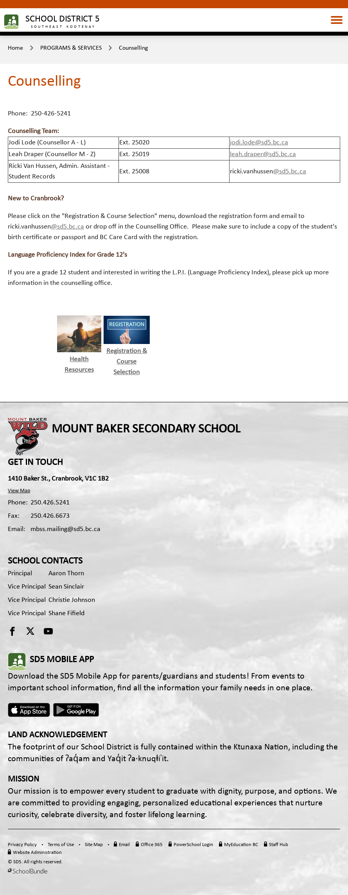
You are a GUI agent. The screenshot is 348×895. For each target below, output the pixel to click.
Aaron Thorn (66, 573)
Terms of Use (61, 844)
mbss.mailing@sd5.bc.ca (65, 529)
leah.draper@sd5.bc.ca (263, 154)
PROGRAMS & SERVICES (71, 48)
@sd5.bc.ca (289, 171)
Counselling (133, 48)
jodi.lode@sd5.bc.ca (259, 142)
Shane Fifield (66, 613)
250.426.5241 (50, 502)
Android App (77, 710)
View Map (19, 491)
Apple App (29, 710)
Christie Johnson (71, 600)
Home (15, 48)
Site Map (94, 844)
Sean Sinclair (66, 587)
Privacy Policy (22, 844)
